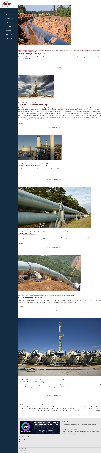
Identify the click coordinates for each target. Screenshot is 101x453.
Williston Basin (33, 51)
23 (79, 405)
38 (32, 406)
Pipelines (98, 50)
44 (48, 406)
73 (37, 408)
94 (91, 408)
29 (94, 405)
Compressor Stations (42, 231)
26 (86, 405)
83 (63, 408)
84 (65, 408)
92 (86, 408)
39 (35, 406)
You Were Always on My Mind (30, 297)
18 (66, 405)
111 (73, 410)
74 (40, 408)
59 (86, 406)
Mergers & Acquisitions (51, 231)
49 (61, 406)
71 (32, 408)
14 (56, 405)
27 (89, 405)
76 (45, 408)
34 (22, 406)
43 (45, 406)
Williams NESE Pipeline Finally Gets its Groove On (74, 427)
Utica (29, 51)
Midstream (81, 50)
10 (46, 405)
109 (67, 410)
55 (76, 406)
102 (45, 410)
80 (55, 408)
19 (69, 405)
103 (48, 410)
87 (73, 408)
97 (99, 408)
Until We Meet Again (26, 234)
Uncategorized (33, 102)
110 (70, 410)
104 (51, 410)
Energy (43, 379)
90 (81, 408)
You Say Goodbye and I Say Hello (31, 54)
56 (78, 406)
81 (58, 408)
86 (71, 408)
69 (27, 408)
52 (68, 406)
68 (24, 408)
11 (49, 405)
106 (57, 410)
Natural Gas (86, 50)
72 (35, 408)
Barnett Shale (21, 50)
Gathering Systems (55, 50)
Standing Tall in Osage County (69, 429)
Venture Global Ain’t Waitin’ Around (32, 166)
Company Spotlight (28, 50)
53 (71, 406)
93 (89, 408)
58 (84, 406)
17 (64, 405)
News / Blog (65, 421)
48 (58, 406)
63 (96, 406)
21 (74, 405)
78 (50, 408)
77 (47, 408)
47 (55, 406)
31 (99, 405)
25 (84, 405)
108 (63, 410)
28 (91, 405)
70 (30, 408)
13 (54, 405)
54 (73, 406)
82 (60, 408)
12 (51, 405)
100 (38, 410)
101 (41, 410)
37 (30, 406)
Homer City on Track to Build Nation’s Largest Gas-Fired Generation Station (80, 431)
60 (89, 406)
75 (42, 408)
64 (99, 406)
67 (22, 408)
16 (61, 405)
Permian (90, 50)
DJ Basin (38, 50)
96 (97, 408)
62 (94, 406)
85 (68, 408)
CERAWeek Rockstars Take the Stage (33, 105)
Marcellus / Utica (75, 50)
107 (60, 410)
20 (71, 405)
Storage (25, 51)
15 (59, 405)
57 (81, 406)
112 (76, 410)
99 (35, 410)
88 (76, 408)
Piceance (94, 50)
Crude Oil (34, 50)
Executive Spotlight (49, 379)
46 (53, 406)
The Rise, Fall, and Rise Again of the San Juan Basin (74, 434)
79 (52, 408)
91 (84, 408)
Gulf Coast (61, 50)
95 (94, 408)
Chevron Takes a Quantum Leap (31, 382)
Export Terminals (43, 50)
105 (54, 410)
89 (78, 408)
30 (97, 405)
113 (78, 410)
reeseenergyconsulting (53, 67)
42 (42, 406)
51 (66, 406)
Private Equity (21, 51)
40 (37, 406)
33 (19, 406)
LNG (71, 50)
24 (81, 405)
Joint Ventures (66, 50)
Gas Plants (49, 50)
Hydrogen (55, 379)
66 (19, 408)
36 (27, 406)
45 (50, 406)
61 (91, 406)
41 (40, 406)
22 (76, 405)
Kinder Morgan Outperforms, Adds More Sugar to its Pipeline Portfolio (79, 424)
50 (63, 406)
